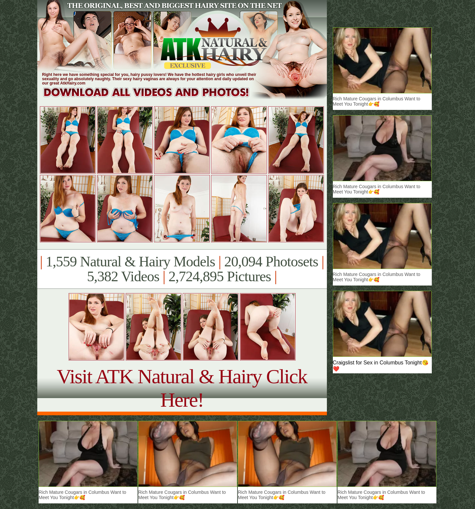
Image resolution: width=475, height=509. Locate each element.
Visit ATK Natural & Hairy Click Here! (182, 388)
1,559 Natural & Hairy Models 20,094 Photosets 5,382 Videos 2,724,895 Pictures (182, 269)
